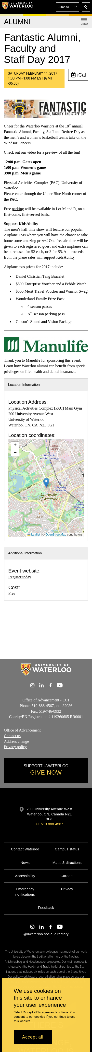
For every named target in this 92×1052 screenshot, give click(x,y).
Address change (16, 741)
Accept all (32, 1037)
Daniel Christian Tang (33, 276)
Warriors (47, 126)
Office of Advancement (22, 730)
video (31, 152)
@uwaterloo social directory (45, 934)
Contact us (12, 736)
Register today (19, 577)
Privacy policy (15, 747)
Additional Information (25, 553)
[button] (67, 7)
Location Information (24, 385)
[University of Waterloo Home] (17, 7)
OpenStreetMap (55, 534)
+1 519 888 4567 (49, 824)
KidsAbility (65, 257)
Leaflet (33, 534)
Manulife (33, 360)
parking (18, 209)
